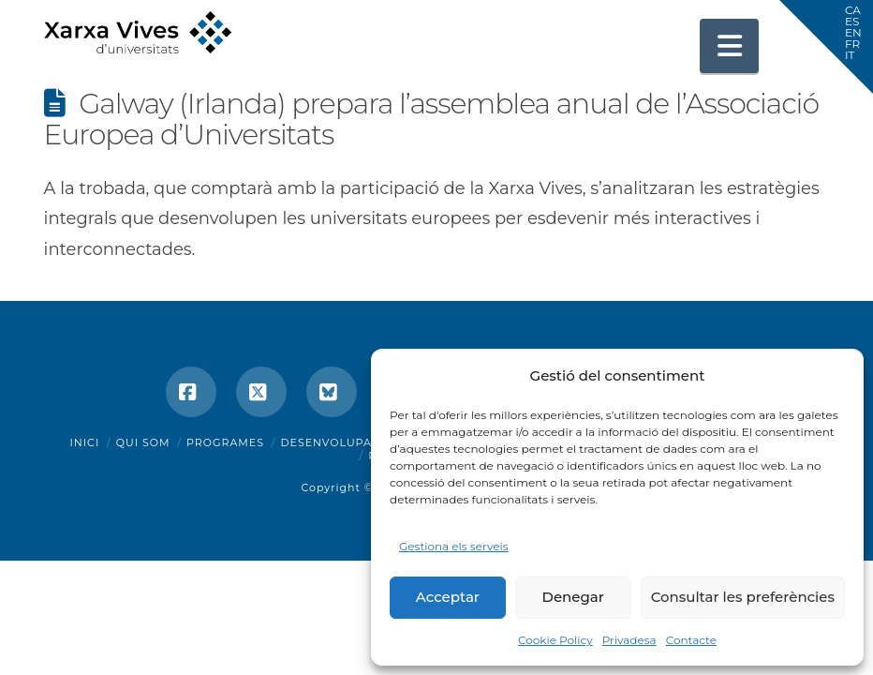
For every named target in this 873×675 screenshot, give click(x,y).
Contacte (691, 640)
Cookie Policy (555, 640)
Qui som (143, 442)
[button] (730, 46)
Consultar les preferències (743, 597)
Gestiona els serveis (454, 546)
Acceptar (448, 597)
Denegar (573, 597)
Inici (85, 442)
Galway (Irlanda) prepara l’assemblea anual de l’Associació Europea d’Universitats (431, 119)
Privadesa (629, 640)
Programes (225, 442)
